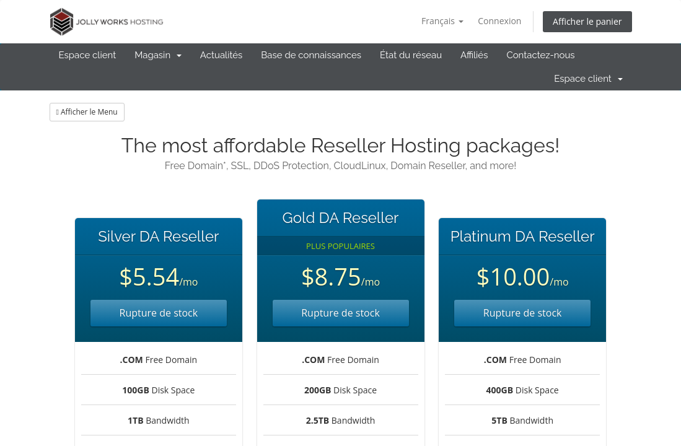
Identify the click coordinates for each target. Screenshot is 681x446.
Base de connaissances (311, 55)
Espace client (87, 55)
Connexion (499, 21)
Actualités (221, 55)
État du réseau (411, 55)
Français (442, 21)
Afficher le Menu (87, 112)
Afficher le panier (587, 21)
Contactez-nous (540, 55)
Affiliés (474, 55)
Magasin (158, 55)
